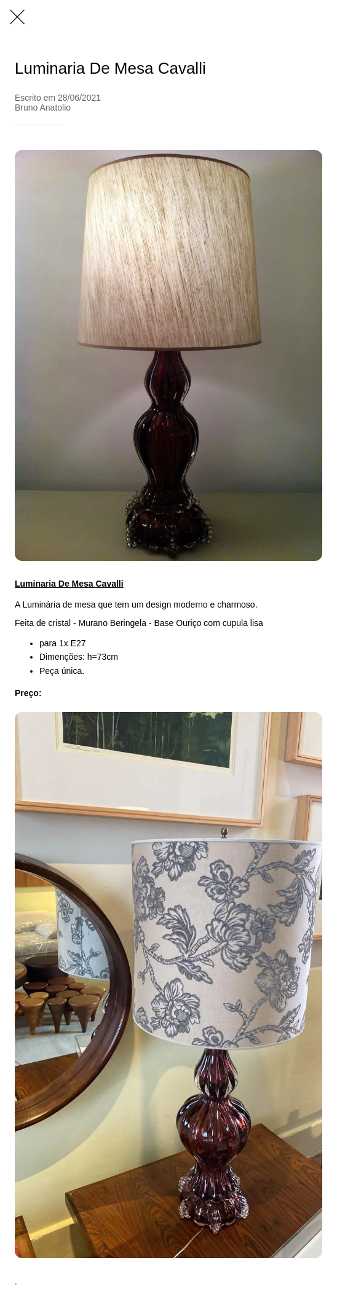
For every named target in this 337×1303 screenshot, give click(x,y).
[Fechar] (17, 17)
